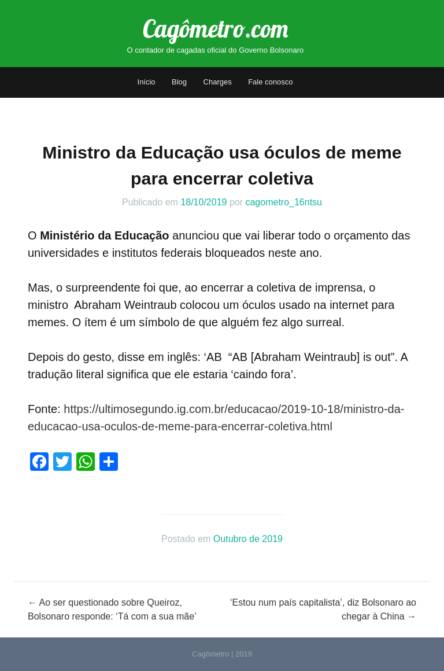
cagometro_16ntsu (283, 202)
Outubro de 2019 (248, 539)
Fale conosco (270, 82)
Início (147, 82)
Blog (179, 82)
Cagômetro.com (215, 28)
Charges (218, 82)
